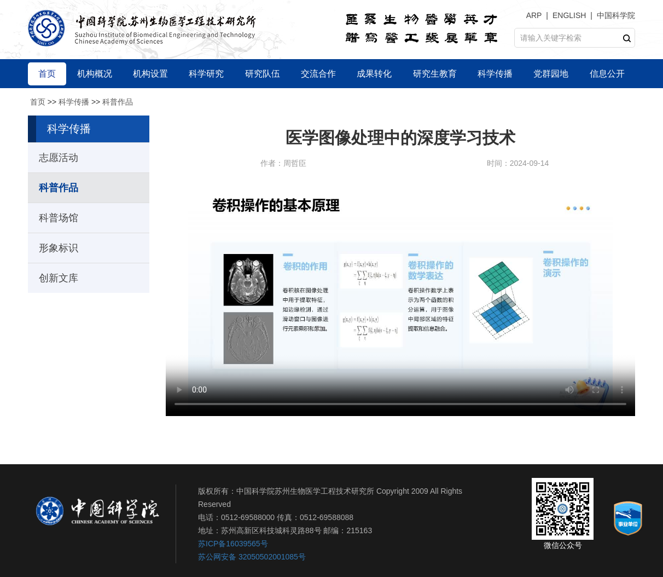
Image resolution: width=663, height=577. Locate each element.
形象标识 (58, 248)
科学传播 (74, 101)
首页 (37, 101)
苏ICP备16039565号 (233, 543)
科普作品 (117, 101)
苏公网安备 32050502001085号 (252, 556)
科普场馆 (58, 217)
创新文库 (58, 278)
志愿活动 (58, 157)
